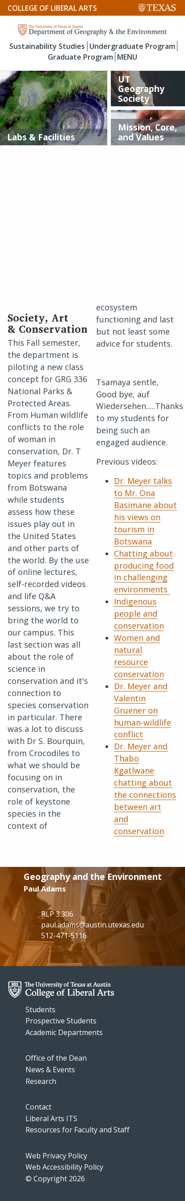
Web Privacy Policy (56, 1156)
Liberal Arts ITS (51, 1118)
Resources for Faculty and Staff (77, 1130)
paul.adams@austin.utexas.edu (92, 925)
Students (40, 1009)
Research (40, 1081)
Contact (38, 1107)
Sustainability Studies (47, 46)
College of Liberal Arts (52, 8)
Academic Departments (64, 1032)
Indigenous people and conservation (139, 613)
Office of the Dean (56, 1058)
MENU (127, 57)
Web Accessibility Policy (64, 1167)
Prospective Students (61, 1021)
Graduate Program (80, 57)
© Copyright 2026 (55, 1179)
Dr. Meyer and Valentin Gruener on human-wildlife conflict (142, 710)
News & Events (50, 1070)
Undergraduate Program (132, 46)
